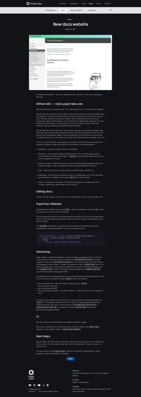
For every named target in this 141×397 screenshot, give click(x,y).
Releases (75, 375)
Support (75, 382)
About (74, 389)
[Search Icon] (110, 10)
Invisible (86, 373)
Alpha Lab (97, 389)
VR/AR (95, 373)
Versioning (43, 251)
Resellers (103, 389)
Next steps (43, 336)
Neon (82, 373)
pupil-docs (78, 197)
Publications (89, 389)
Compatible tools (83, 382)
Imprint (109, 389)
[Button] (70, 358)
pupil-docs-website (52, 354)
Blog (78, 389)
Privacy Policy (80, 391)
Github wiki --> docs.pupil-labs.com (59, 104)
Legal (74, 391)
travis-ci (45, 322)
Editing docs (44, 191)
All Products (76, 373)
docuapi (65, 354)
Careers (82, 389)
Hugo (67, 209)
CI (37, 316)
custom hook (50, 327)
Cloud (99, 373)
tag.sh (39, 302)
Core (91, 373)
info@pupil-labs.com (34, 389)
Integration (105, 373)
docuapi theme (97, 217)
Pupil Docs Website (48, 204)
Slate (53, 219)
